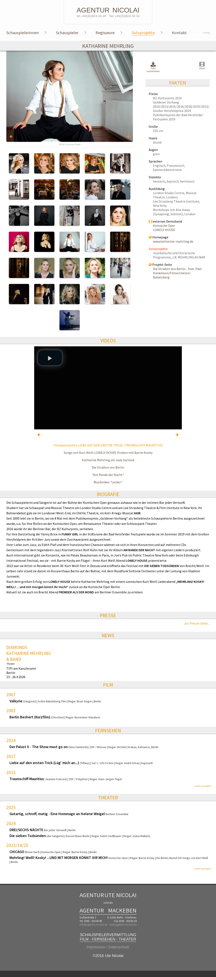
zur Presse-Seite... (197, 623)
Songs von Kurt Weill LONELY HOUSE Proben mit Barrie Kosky (108, 452)
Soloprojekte (143, 32)
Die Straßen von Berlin (108, 467)
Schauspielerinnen (22, 32)
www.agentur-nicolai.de (122, 924)
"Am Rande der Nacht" (108, 475)
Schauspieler (67, 32)
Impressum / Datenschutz (108, 947)
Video (202, 65)
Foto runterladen (153, 67)
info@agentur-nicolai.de (93, 924)
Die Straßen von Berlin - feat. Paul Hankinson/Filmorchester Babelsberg (177, 273)
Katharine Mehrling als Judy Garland (108, 460)
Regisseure (105, 32)
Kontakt (179, 32)
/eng (206, 32)
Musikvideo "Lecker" (108, 482)
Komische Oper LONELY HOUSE (164, 227)
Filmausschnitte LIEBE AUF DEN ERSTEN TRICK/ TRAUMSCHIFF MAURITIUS (108, 445)
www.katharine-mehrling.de (173, 241)
